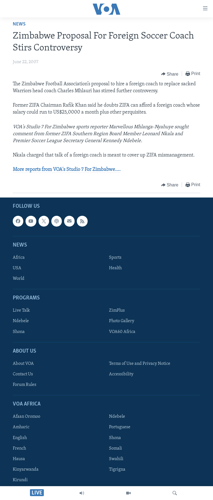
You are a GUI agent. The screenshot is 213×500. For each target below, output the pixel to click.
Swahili (116, 459)
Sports (115, 257)
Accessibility (121, 374)
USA (17, 268)
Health (115, 268)
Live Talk (21, 310)
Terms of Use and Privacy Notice (139, 363)
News (19, 24)
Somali (115, 448)
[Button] (170, 74)
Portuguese (119, 427)
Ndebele (21, 321)
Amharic (21, 427)
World (18, 278)
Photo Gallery (121, 321)
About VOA (23, 363)
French (19, 448)
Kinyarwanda (26, 469)
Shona (19, 331)
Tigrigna (117, 469)
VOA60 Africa (122, 331)
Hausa (19, 459)
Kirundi (20, 480)
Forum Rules (24, 385)
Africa (19, 257)
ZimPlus (117, 310)
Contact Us (23, 374)
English (20, 437)
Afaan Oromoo (26, 416)
